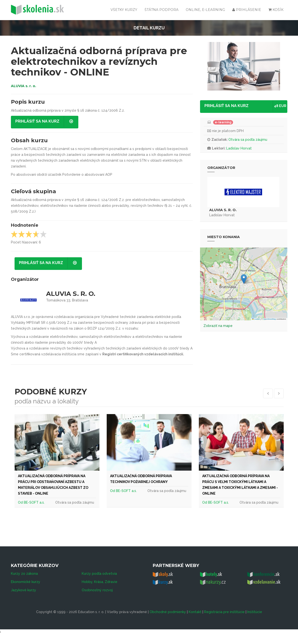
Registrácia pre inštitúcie (224, 610)
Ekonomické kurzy (25, 580)
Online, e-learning (205, 10)
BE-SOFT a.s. (34, 502)
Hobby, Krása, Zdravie (99, 580)
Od (21, 502)
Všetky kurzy (124, 10)
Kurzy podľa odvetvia (99, 571)
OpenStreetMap (269, 319)
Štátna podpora (161, 10)
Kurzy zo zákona (24, 571)
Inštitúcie (254, 610)
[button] (244, 279)
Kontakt (195, 610)
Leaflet (256, 319)
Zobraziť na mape (218, 326)
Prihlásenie (246, 10)
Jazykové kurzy (23, 588)
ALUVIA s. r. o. (23, 86)
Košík (275, 10)
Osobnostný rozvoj (97, 588)
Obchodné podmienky (168, 610)
